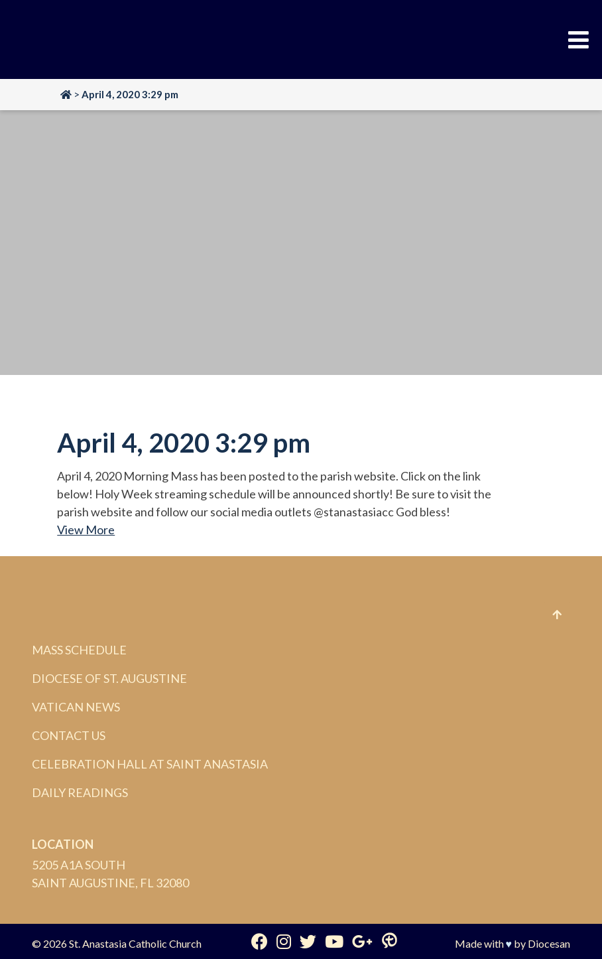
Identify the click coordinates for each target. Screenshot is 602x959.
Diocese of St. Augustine (109, 678)
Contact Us (68, 735)
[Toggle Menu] (578, 40)
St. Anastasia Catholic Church (135, 943)
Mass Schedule (79, 649)
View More (86, 529)
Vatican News (76, 707)
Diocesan (549, 943)
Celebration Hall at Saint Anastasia (150, 764)
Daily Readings (80, 792)
